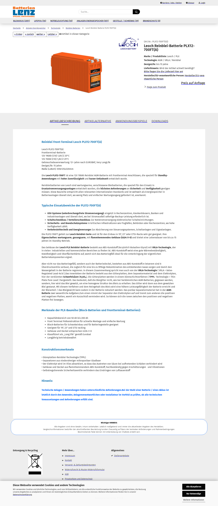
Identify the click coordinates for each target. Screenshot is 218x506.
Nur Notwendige (193, 494)
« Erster (18, 34)
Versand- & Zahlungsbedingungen (80, 465)
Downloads (160, 121)
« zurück (29, 34)
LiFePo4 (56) (40, 21)
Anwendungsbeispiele (131, 121)
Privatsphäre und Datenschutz (78, 479)
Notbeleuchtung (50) (61, 21)
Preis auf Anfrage (193, 83)
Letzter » (52, 34)
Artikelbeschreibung (65, 121)
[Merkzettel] (196, 12)
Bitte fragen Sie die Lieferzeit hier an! (163, 71)
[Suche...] (136, 11)
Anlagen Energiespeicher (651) (93, 21)
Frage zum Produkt (156, 87)
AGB (66, 474)
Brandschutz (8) (151, 21)
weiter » (40, 34)
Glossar (190, 3)
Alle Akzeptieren (193, 486)
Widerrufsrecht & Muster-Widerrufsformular (85, 469)
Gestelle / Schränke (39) (126, 21)
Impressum (70, 455)
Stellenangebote (121, 455)
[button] (203, 12)
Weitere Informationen (193, 500)
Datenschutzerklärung (22, 495)
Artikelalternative (98, 121)
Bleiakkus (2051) (21, 21)
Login (202, 3)
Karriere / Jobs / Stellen (171, 3)
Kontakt (68, 460)
